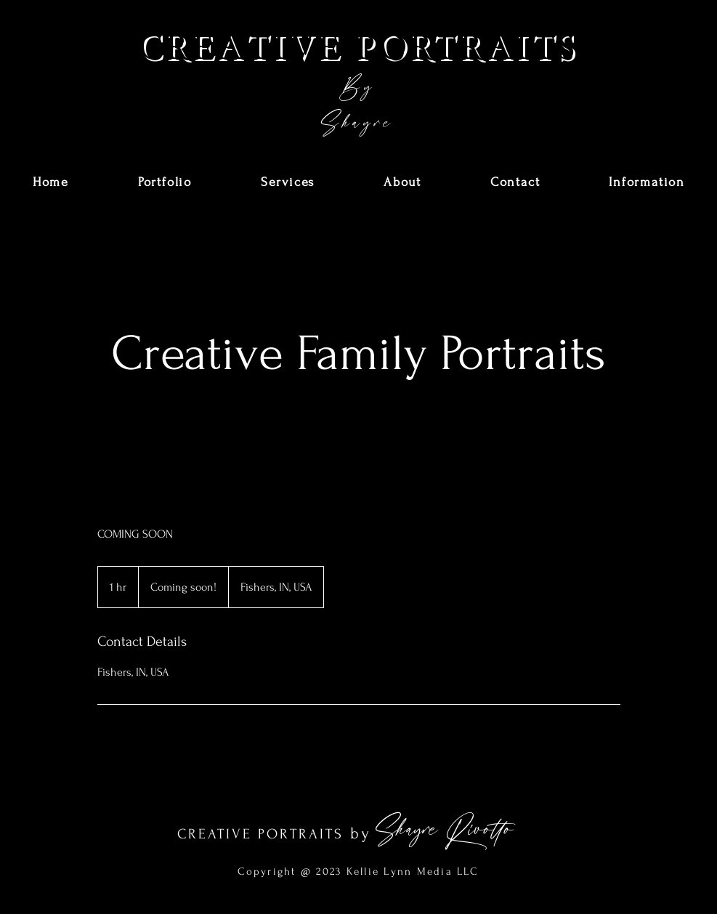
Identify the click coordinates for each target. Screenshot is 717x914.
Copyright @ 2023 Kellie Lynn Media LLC (358, 871)
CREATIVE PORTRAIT (255, 834)
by (361, 833)
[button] (165, 183)
